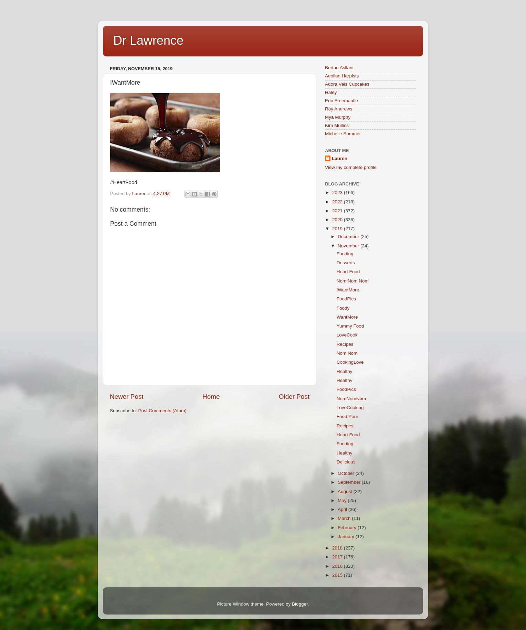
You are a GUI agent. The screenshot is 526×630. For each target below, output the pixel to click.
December (349, 236)
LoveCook (347, 335)
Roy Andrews (339, 108)
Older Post (294, 396)
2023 (338, 192)
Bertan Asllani (339, 67)
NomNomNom (351, 398)
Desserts (346, 262)
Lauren (339, 158)
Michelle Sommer (343, 133)
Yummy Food (350, 326)
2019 (338, 228)
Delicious (346, 462)
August (346, 491)
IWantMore (348, 289)
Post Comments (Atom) (162, 410)
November (349, 245)
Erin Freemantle (341, 100)
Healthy (345, 371)
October (347, 473)
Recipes (345, 344)
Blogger (300, 604)
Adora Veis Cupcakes (347, 84)
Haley (331, 92)
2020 (338, 219)
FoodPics (346, 298)
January (347, 536)
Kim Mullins (337, 125)
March (345, 518)
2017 (338, 556)
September (350, 482)
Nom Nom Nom (353, 281)
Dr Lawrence (148, 40)
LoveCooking (350, 407)
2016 (338, 566)
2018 (338, 548)
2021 (338, 210)
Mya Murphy (337, 117)
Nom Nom (347, 353)
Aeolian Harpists (342, 75)
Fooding (345, 253)
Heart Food (348, 271)
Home (211, 396)
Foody (343, 308)
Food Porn (347, 416)
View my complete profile (351, 167)
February (348, 527)
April (343, 509)
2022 (338, 201)
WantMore (347, 317)
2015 (338, 575)
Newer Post (127, 396)
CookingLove (350, 362)
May (343, 500)
